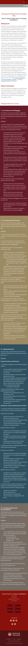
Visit (14, 608)
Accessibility (8, 639)
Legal (14, 639)
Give (14, 612)
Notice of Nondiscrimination (14, 641)
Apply (13, 605)
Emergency (19, 639)
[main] (14, 302)
